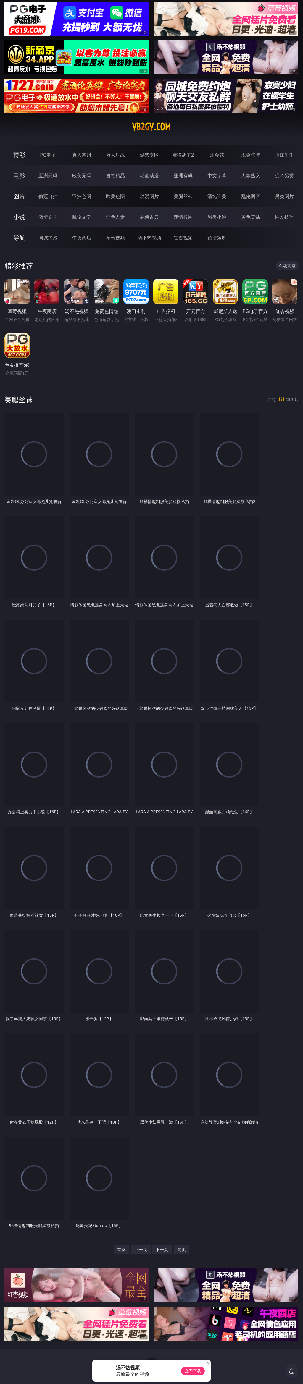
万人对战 (115, 155)
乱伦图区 (250, 196)
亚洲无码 (47, 175)
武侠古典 (149, 217)
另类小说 (216, 217)
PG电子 (48, 155)
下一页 (162, 1249)
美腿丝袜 (183, 196)
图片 (19, 196)
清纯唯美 (216, 196)
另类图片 (284, 196)
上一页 (141, 1249)
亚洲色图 (81, 196)
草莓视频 (115, 237)
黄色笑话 (250, 217)
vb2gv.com (151, 127)
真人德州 (81, 155)
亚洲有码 (183, 175)
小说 (19, 217)
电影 (19, 175)
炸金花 (217, 155)
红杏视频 (183, 237)
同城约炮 (47, 237)
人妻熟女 (250, 175)
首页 (121, 1249)
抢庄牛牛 (284, 155)
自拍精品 (115, 175)
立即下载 (193, 1371)
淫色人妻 (115, 217)
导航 (19, 237)
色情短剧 (216, 237)
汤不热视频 (149, 237)
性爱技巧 (284, 217)
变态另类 (284, 175)
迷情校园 (183, 217)
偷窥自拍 (47, 196)
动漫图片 (149, 196)
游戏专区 (149, 155)
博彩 (19, 155)
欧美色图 (115, 196)
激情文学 (47, 217)
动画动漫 (149, 175)
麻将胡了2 (183, 155)
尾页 (182, 1249)
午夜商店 (81, 237)
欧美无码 (81, 175)
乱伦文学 (81, 217)
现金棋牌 (250, 155)
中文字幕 (216, 175)
